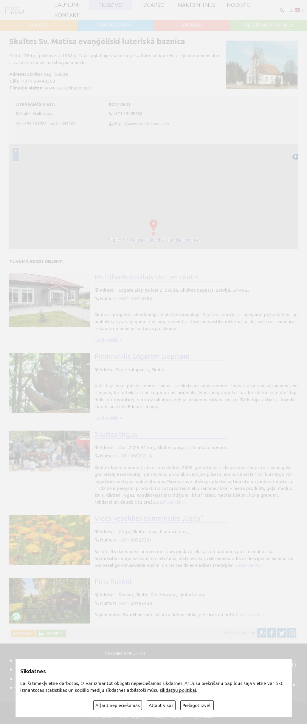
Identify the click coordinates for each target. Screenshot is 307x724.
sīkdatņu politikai (178, 690)
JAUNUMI (67, 5)
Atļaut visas (161, 705)
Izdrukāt (53, 633)
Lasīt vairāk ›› (108, 340)
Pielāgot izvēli (197, 705)
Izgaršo (153, 5)
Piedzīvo (110, 5)
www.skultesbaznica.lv (68, 87)
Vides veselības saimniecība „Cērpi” (149, 518)
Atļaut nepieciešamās (117, 705)
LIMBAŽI (192, 25)
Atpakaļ (23, 633)
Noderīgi (239, 5)
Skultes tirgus (115, 434)
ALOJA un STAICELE (268, 25)
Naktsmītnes (196, 5)
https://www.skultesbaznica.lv (141, 123)
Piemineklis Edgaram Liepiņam (142, 356)
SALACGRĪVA (115, 25)
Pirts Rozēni (112, 581)
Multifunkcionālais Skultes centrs (146, 277)
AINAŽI (38, 25)
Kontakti (68, 15)
